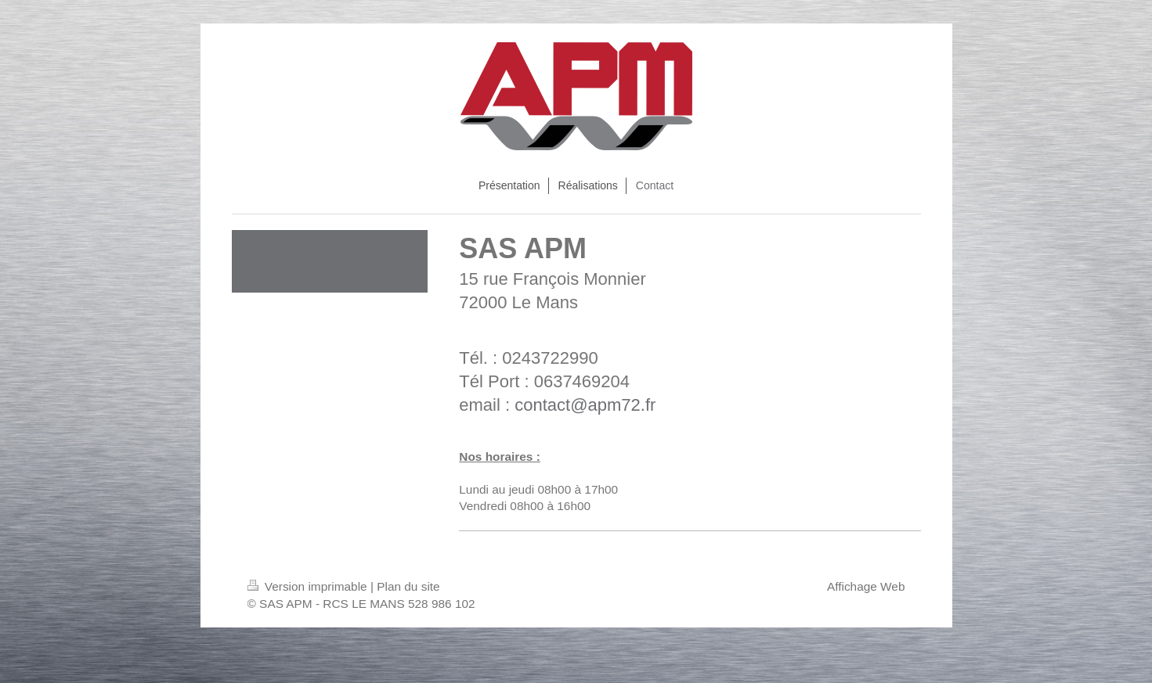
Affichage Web (866, 586)
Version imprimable (308, 586)
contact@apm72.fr (585, 405)
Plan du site (408, 586)
